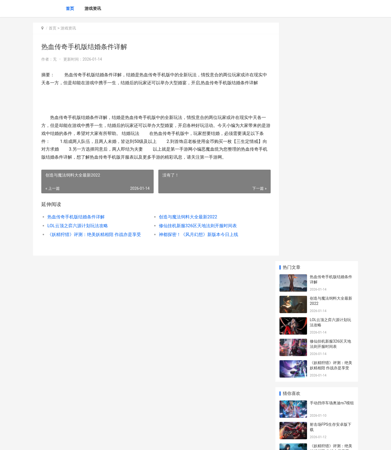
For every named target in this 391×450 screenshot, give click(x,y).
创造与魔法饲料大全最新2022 (183, 224)
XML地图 (132, 441)
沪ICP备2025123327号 (108, 441)
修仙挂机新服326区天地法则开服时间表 (193, 233)
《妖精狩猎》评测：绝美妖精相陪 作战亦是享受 (94, 242)
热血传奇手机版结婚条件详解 (76, 224)
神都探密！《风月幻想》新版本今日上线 (193, 242)
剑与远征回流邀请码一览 (331, 250)
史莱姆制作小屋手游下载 (331, 229)
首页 (70, 8)
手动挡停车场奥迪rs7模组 (332, 164)
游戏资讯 (93, 8)
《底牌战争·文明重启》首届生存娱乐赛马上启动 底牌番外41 (331, 403)
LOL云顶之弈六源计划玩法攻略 (77, 233)
